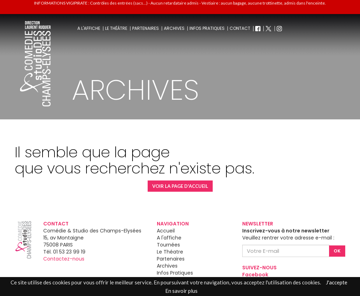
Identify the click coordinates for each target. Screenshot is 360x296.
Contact (240, 28)
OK (337, 251)
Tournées (168, 244)
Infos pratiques (207, 28)
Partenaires (145, 28)
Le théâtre (116, 28)
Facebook (255, 274)
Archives (174, 28)
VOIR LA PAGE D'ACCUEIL (180, 186)
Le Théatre (170, 251)
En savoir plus (181, 291)
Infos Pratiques (175, 272)
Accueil (166, 230)
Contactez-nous (63, 258)
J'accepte (336, 282)
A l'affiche (88, 28)
